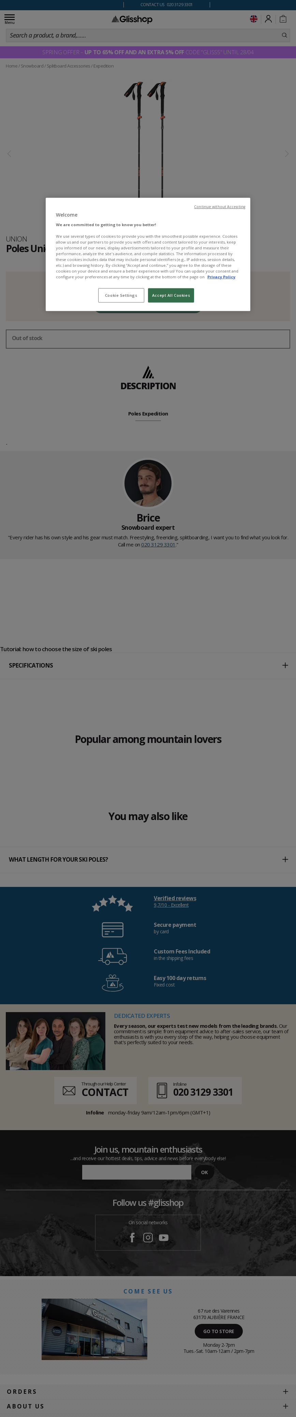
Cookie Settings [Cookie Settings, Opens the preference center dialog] (121, 295)
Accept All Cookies (171, 295)
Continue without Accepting (219, 206)
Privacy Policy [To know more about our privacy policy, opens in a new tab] (221, 276)
